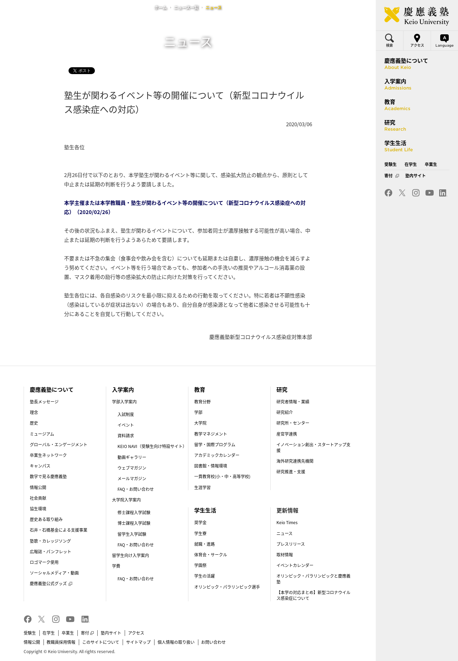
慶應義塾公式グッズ (51, 583)
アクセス (136, 633)
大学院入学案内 (126, 500)
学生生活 (205, 510)
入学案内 (123, 389)
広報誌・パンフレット (50, 551)
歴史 (34, 423)
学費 (116, 566)
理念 (34, 412)
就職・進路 (204, 544)
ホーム (160, 7)
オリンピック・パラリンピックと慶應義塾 (313, 579)
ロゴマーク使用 (44, 562)
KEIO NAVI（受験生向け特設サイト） (152, 446)
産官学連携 (286, 434)
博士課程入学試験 (133, 523)
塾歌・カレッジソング (50, 541)
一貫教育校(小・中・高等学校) (222, 476)
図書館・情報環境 (210, 466)
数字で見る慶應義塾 (48, 476)
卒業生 (68, 633)
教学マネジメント (210, 434)
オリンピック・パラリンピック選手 (227, 587)
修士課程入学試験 (133, 512)
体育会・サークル (210, 555)
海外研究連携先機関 (294, 461)
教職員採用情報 (61, 642)
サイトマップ (138, 642)
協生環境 (38, 509)
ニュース (284, 533)
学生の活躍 (204, 576)
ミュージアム (42, 434)
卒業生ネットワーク (48, 455)
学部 (198, 412)
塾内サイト (111, 633)
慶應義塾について (52, 389)
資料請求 (125, 436)
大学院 (200, 423)
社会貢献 (38, 498)
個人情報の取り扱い (176, 642)
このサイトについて (100, 642)
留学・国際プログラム (214, 444)
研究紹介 (284, 412)
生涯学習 (202, 487)
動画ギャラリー (131, 457)
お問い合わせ (213, 642)
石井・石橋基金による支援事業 (58, 530)
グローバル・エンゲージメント (58, 444)
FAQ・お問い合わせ (135, 489)
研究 (281, 389)
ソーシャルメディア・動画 (54, 573)
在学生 (48, 633)
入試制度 (125, 414)
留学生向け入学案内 (130, 555)
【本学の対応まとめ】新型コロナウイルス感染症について (313, 595)
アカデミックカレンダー (216, 455)
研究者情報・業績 (292, 402)
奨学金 (200, 522)
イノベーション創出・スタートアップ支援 (313, 447)
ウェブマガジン (131, 468)
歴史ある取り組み (46, 519)
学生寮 (200, 533)
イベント (125, 425)
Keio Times (287, 522)
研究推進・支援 (290, 472)
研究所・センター (292, 423)
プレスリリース (290, 544)
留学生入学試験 (131, 534)
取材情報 (284, 555)
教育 (199, 389)
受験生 (30, 633)
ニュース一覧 (186, 7)
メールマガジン (131, 478)
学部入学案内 (124, 402)
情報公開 (38, 487)
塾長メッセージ (44, 402)
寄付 (87, 633)
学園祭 (200, 565)
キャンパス (40, 466)
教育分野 (202, 402)
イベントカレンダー (294, 565)
